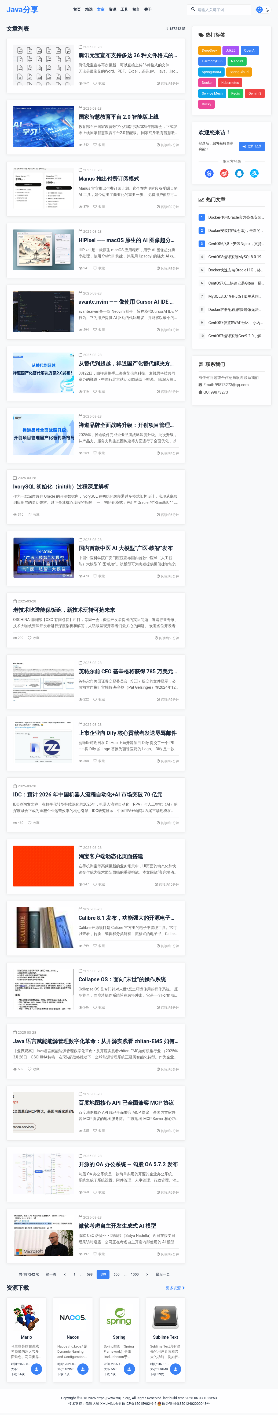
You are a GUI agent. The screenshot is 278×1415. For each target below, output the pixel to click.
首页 (77, 10)
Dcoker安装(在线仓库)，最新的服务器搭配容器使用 (236, 231)
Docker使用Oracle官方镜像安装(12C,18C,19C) (234, 218)
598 (90, 1276)
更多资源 (175, 1290)
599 (103, 1276)
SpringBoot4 (211, 72)
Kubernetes (230, 83)
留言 (136, 10)
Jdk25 (231, 50)
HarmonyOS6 (212, 61)
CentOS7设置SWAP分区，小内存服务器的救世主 (236, 323)
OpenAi (249, 50)
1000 (135, 1276)
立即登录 (252, 146)
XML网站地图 (110, 1406)
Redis (235, 93)
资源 (112, 10)
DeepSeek (209, 50)
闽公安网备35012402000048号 (183, 1406)
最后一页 (163, 1276)
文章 (100, 10)
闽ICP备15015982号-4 (139, 1406)
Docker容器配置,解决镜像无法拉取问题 (235, 310)
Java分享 (22, 10)
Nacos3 (237, 61)
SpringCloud (239, 72)
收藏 (99, 83)
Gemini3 (254, 93)
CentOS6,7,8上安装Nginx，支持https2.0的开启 (235, 244)
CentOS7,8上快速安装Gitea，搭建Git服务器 (235, 283)
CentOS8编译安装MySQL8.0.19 (234, 257)
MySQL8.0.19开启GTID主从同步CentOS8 (235, 297)
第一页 (51, 1276)
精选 (89, 10)
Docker (207, 83)
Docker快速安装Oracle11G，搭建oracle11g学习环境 (236, 270)
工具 (124, 10)
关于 (148, 10)
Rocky (206, 104)
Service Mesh (212, 93)
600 (116, 1276)
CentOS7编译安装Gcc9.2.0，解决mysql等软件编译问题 (234, 336)
